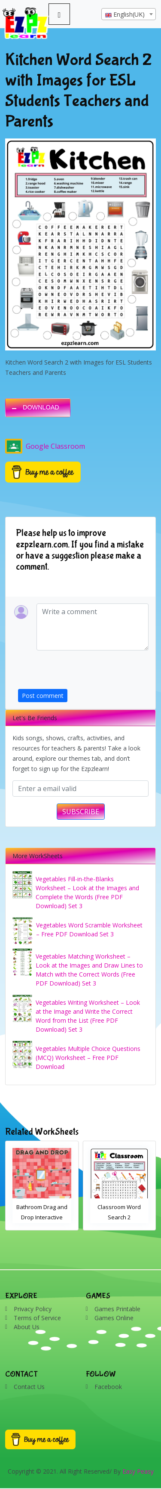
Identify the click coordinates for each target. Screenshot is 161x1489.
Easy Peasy (138, 1471)
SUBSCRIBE (80, 811)
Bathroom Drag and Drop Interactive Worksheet (41, 1217)
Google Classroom (45, 446)
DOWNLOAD (41, 407)
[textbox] (128, 15)
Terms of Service (37, 1318)
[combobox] (128, 14)
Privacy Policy (33, 1309)
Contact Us (29, 1387)
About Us (26, 1327)
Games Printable (117, 1309)
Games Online (114, 1318)
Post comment (43, 696)
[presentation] (83, 672)
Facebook (108, 1387)
